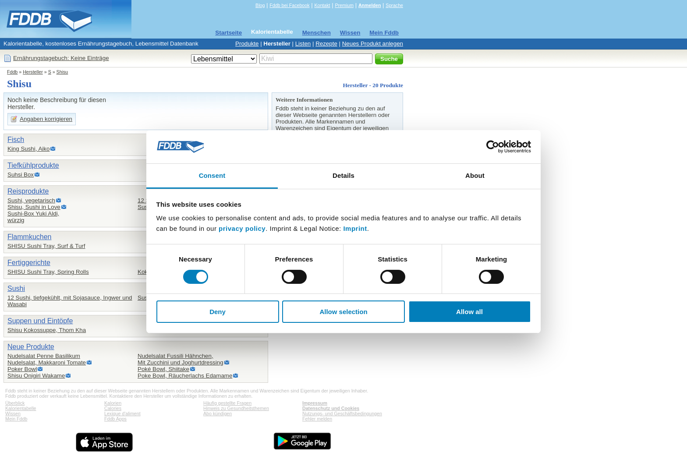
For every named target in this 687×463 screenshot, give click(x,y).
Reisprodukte (28, 191)
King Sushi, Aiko (28, 148)
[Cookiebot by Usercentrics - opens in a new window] (492, 146)
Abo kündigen (217, 413)
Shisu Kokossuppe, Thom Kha (46, 330)
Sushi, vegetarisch (31, 200)
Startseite (228, 32)
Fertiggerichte (28, 262)
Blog (260, 5)
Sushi (16, 288)
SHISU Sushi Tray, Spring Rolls (48, 272)
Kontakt (322, 5)
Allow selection (343, 311)
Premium (344, 5)
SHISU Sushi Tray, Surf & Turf (46, 246)
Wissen (350, 32)
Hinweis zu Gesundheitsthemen (236, 408)
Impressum (314, 403)
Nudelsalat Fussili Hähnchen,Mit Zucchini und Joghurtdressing (180, 359)
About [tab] (475, 175)
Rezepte (326, 43)
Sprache (394, 5)
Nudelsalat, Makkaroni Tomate (46, 362)
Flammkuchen (29, 236)
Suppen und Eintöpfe (40, 321)
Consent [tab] (212, 175)
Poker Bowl (22, 369)
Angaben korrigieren (46, 119)
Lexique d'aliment (122, 413)
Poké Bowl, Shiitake (163, 369)
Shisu (62, 71)
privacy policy (242, 228)
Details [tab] (343, 175)
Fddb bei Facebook (289, 5)
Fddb (12, 71)
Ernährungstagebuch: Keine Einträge (61, 58)
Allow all (469, 311)
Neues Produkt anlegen (372, 43)
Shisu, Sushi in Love (33, 207)
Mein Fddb (384, 32)
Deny (217, 311)
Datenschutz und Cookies (330, 408)
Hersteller (276, 43)
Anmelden (369, 5)
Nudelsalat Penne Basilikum (43, 356)
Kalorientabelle (272, 31)
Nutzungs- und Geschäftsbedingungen (342, 413)
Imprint (355, 228)
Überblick (15, 403)
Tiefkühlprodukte (33, 165)
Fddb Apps (115, 418)
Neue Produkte (30, 346)
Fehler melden (317, 418)
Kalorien (112, 403)
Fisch (15, 139)
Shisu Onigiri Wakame (36, 375)
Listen (303, 43)
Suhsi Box (20, 174)
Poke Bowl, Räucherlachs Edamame (185, 375)
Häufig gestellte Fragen (227, 403)
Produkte (247, 43)
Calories (112, 408)
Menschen (316, 32)
